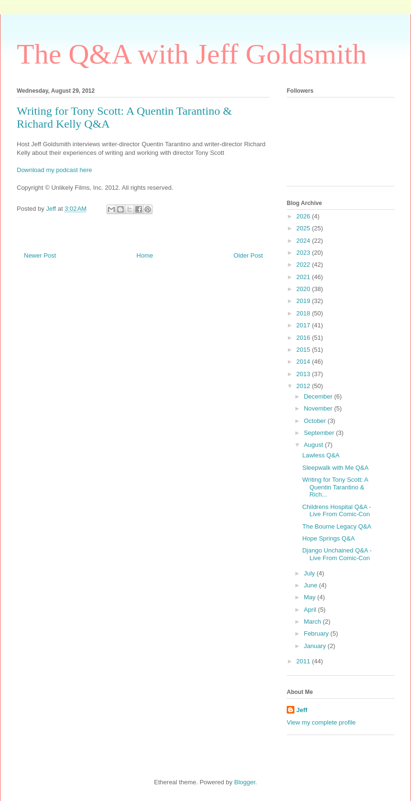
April (311, 609)
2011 (304, 661)
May (310, 597)
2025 (304, 228)
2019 (304, 300)
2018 (304, 313)
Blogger (244, 782)
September (320, 432)
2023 (304, 252)
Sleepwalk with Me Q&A (335, 467)
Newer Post (40, 255)
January (316, 645)
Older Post (248, 255)
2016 (304, 337)
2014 (304, 361)
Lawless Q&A (320, 455)
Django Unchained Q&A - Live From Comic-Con (336, 554)
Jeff (301, 710)
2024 (304, 240)
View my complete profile (321, 722)
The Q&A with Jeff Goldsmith (192, 54)
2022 (304, 264)
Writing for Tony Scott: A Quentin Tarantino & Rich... (335, 487)
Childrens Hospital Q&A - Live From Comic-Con (336, 510)
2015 (304, 349)
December (319, 396)
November (319, 408)
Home (145, 255)
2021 (304, 277)
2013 (304, 374)
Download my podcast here (54, 169)
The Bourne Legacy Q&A (336, 526)
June (311, 585)
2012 (304, 386)
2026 (304, 216)
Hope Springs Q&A (328, 538)
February (317, 633)
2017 (304, 325)
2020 (304, 288)
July (310, 573)
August (314, 444)
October (316, 420)
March (313, 621)
